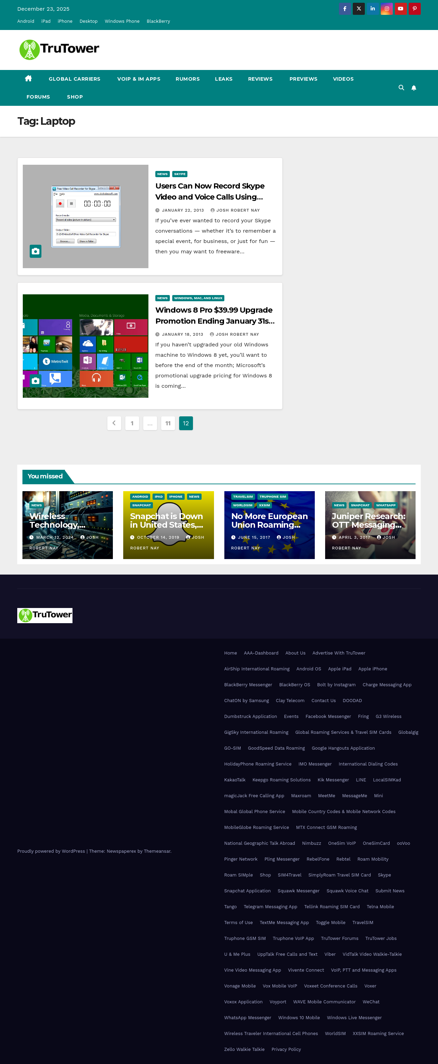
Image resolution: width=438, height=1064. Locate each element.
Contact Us (324, 700)
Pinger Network (241, 859)
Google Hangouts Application (343, 748)
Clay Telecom (290, 700)
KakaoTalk (235, 779)
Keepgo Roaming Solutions (281, 779)
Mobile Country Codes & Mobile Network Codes (344, 811)
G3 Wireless (388, 716)
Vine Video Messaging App (252, 970)
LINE (361, 779)
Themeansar (157, 851)
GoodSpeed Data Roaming (276, 748)
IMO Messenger (315, 764)
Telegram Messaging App (270, 906)
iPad (46, 21)
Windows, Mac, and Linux (198, 298)
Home (230, 653)
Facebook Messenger (328, 716)
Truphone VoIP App (293, 938)
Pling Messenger (282, 859)
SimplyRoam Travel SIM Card (340, 875)
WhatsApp (386, 505)
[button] (401, 87)
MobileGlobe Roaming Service (256, 827)
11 (168, 423)
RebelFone (317, 859)
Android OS (308, 668)
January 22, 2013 (184, 210)
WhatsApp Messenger (248, 1017)
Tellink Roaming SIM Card (332, 906)
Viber (330, 954)
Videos (343, 79)
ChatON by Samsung (246, 700)
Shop (74, 97)
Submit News (390, 890)
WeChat (371, 1001)
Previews (303, 79)
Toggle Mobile (330, 922)
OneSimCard (376, 843)
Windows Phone (122, 21)
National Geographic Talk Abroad (259, 843)
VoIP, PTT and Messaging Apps (364, 970)
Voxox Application (243, 1001)
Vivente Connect (306, 970)
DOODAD (352, 700)
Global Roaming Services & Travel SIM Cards (343, 732)
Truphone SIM (273, 496)
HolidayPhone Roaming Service (258, 764)
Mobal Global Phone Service (254, 811)
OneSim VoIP (342, 843)
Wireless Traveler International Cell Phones (271, 1033)
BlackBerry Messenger (248, 684)
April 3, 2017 (355, 537)
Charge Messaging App (387, 684)
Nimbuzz (311, 843)
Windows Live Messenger (354, 1017)
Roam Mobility (372, 859)
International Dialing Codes (368, 764)
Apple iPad (340, 668)
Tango (230, 906)
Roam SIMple (238, 875)
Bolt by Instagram (336, 684)
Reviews (260, 79)
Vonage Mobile (240, 986)
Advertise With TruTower (339, 653)
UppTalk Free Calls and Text (287, 954)
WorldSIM (243, 505)
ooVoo (403, 843)
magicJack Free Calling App (254, 795)
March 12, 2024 (56, 537)
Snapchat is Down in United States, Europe (166, 524)
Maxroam (301, 795)
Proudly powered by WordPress (52, 851)
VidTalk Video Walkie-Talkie (372, 954)
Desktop (88, 21)
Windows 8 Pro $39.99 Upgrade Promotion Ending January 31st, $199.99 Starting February (214, 321)
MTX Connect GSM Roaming (326, 827)
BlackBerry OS (294, 684)
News (162, 174)
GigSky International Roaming (256, 732)
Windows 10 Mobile (299, 1017)
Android (25, 21)
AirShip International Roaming (257, 668)
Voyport (278, 1001)
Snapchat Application (247, 890)
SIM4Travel (289, 875)
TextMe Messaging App (284, 922)
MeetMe (326, 795)
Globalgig (408, 732)
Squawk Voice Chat (347, 890)
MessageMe (354, 795)
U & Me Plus (237, 954)
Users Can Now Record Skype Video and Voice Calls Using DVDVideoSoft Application (209, 197)
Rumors (188, 79)
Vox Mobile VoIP (280, 986)
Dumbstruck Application (250, 716)
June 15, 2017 (255, 537)
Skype (180, 174)
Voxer (370, 986)
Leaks (224, 79)
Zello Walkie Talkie (244, 1049)
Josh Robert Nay (235, 210)
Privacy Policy (286, 1049)
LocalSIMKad (387, 779)
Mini (378, 795)
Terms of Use (238, 922)
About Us (295, 653)
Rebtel (343, 859)
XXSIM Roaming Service (378, 1033)
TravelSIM (243, 496)
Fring (363, 716)
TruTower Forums (340, 938)
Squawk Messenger (299, 890)
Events (291, 716)
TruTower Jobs (381, 938)
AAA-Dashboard (261, 653)
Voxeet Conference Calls (331, 986)
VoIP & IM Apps (138, 79)
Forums (37, 97)
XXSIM (264, 505)
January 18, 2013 (183, 334)
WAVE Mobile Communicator (324, 1001)
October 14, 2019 (159, 537)
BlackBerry (158, 21)
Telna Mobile (380, 906)
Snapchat (141, 505)
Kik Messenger (333, 779)
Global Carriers (74, 79)
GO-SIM (232, 748)
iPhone (65, 21)
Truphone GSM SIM (245, 938)
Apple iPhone (372, 668)
